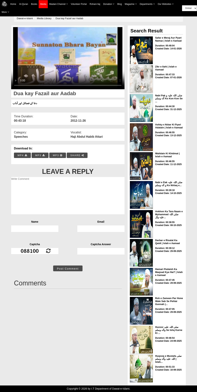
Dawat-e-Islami (25, 18)
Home (13, 4)
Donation (108, 4)
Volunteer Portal (79, 4)
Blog (119, 4)
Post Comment (68, 268)
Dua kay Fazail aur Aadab (69, 18)
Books (34, 4)
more (5, 12)
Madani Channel (58, 4)
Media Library (44, 18)
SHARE (77, 155)
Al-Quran (23, 4)
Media (43, 4)
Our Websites (166, 4)
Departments (147, 4)
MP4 (22, 155)
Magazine (131, 4)
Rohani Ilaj (95, 4)
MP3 (40, 155)
